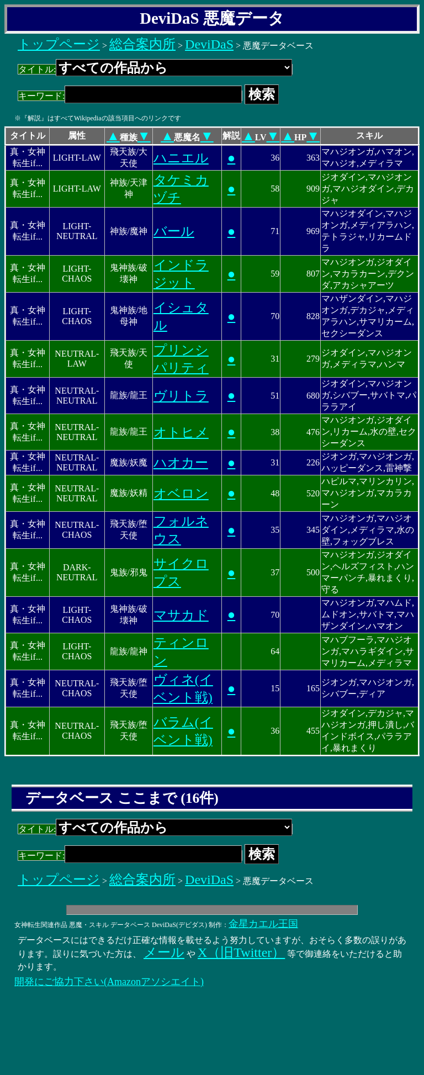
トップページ (59, 44)
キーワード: (130, 96)
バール (173, 231)
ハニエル (181, 158)
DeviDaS (209, 44)
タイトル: (155, 69)
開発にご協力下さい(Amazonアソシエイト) (109, 981)
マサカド (181, 615)
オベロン (181, 493)
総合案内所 (142, 44)
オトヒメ (181, 432)
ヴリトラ (181, 396)
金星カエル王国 (263, 923)
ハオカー (180, 463)
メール (164, 952)
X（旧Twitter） (241, 952)
